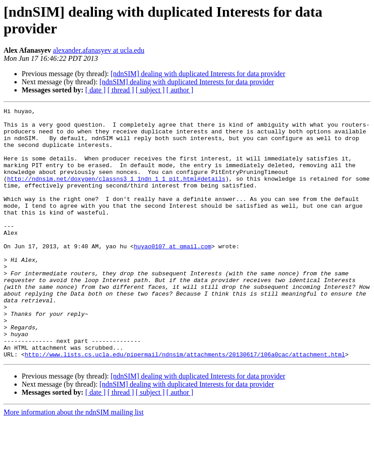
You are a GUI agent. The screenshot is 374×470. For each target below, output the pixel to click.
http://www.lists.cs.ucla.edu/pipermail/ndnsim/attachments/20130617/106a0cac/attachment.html (185, 404)
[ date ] (95, 90)
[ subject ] (150, 90)
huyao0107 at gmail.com (173, 274)
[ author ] (180, 90)
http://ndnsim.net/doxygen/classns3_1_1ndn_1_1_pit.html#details (116, 193)
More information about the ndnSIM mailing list (73, 462)
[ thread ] (120, 90)
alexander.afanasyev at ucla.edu (98, 50)
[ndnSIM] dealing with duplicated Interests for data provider (198, 74)
